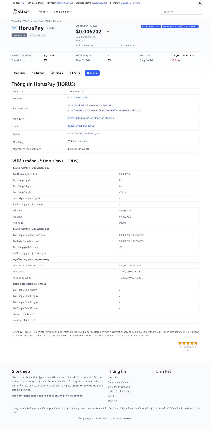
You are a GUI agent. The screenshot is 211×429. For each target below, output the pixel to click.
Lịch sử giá (57, 72)
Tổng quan (20, 72)
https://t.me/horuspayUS (80, 125)
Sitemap (112, 400)
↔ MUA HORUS (190, 26)
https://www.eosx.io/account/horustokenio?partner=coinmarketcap (103, 110)
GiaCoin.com (104, 418)
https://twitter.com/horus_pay (83, 133)
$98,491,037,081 (99, 2)
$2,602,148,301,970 (64, 2)
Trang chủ (16, 21)
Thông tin (57, 21)
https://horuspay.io (77, 97)
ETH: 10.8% (135, 2)
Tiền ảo (26, 21)
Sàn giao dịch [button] (63, 11)
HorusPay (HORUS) (41, 21)
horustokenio (80, 141)
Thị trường (38, 72)
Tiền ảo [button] (42, 11)
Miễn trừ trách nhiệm (119, 391)
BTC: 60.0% (123, 2)
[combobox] (181, 12)
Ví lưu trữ (74, 72)
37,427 (22, 2)
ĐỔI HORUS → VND (151, 26)
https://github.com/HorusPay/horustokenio (90, 117)
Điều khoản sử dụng (119, 386)
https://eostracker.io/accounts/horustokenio (91, 105)
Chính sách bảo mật (118, 382)
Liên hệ (112, 396)
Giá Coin (21, 12)
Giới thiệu (113, 377)
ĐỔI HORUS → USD (172, 26)
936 (43, 2)
